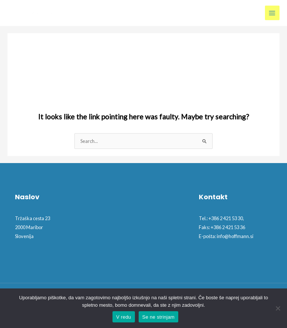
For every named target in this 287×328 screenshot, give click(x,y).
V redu (123, 317)
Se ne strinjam (158, 317)
